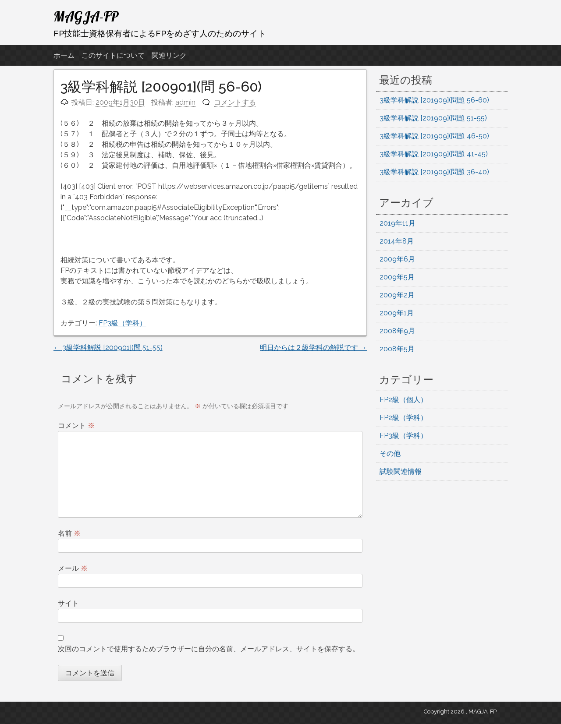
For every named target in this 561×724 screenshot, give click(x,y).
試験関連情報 (401, 471)
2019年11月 (397, 223)
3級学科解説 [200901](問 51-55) (108, 347)
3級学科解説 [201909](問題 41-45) (434, 154)
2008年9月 (397, 331)
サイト (68, 603)
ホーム (64, 55)
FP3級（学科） (122, 323)
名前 (69, 533)
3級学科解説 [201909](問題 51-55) (433, 118)
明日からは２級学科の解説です (313, 347)
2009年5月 (397, 277)
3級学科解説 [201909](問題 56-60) (434, 100)
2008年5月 (397, 349)
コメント (76, 425)
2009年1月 (397, 313)
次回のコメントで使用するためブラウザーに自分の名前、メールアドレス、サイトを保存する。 (208, 649)
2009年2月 (397, 295)
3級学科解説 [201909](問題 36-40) (434, 172)
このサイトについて (113, 55)
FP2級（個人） (403, 400)
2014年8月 (397, 241)
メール (73, 568)
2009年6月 (397, 259)
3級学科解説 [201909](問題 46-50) (434, 136)
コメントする (235, 102)
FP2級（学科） (403, 417)
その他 (390, 453)
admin (185, 102)
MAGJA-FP (86, 16)
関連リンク (169, 55)
